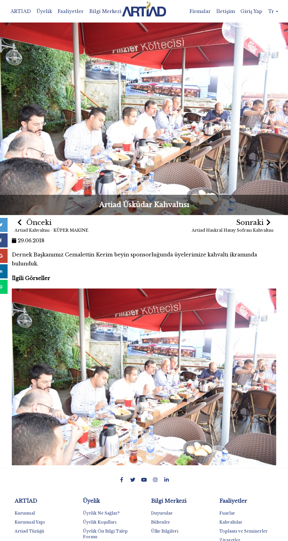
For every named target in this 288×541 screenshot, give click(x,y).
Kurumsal (25, 513)
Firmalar (200, 11)
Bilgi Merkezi (105, 11)
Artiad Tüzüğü (29, 531)
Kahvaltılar (230, 522)
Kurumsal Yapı (30, 522)
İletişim (225, 11)
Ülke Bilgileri (164, 531)
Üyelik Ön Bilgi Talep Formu (105, 534)
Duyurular (162, 513)
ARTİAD (20, 11)
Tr (273, 11)
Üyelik (44, 11)
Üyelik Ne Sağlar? (101, 513)
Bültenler (160, 522)
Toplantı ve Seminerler (243, 531)
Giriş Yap (251, 11)
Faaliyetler (71, 11)
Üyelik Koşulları (99, 522)
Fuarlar (227, 513)
